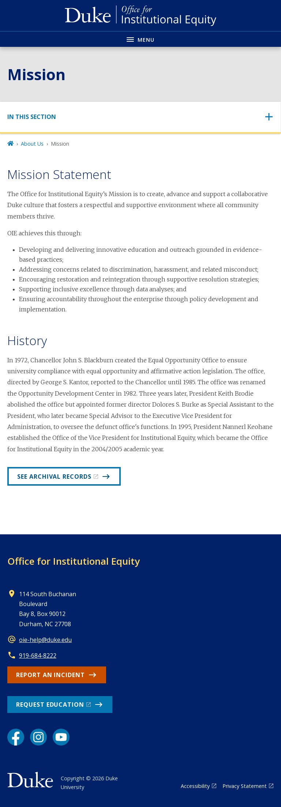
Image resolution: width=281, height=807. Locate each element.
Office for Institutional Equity (73, 561)
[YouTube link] (61, 737)
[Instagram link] (38, 737)
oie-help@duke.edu (45, 640)
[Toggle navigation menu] (140, 39)
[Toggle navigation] (140, 117)
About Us (32, 143)
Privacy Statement (244, 785)
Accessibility (195, 785)
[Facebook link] (15, 737)
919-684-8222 (37, 655)
